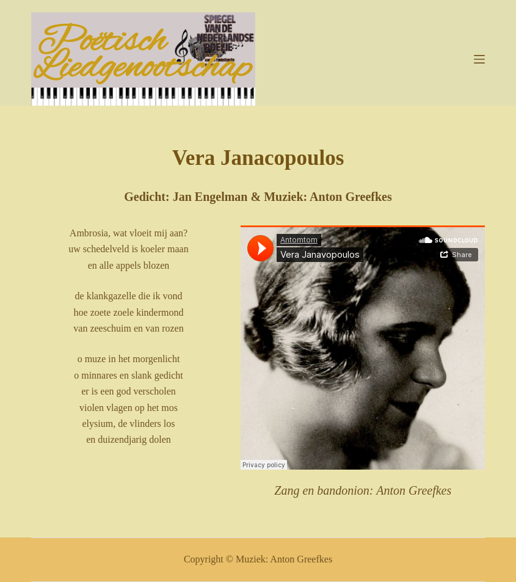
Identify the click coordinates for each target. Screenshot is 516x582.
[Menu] (479, 59)
